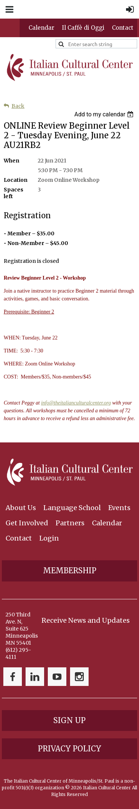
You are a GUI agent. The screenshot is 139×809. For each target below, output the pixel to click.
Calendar (41, 27)
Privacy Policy (69, 748)
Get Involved (27, 523)
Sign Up (69, 720)
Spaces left (13, 193)
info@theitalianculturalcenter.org (76, 403)
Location (15, 180)
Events (119, 507)
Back (17, 106)
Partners (70, 523)
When (11, 160)
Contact (122, 27)
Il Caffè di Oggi (83, 27)
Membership (69, 570)
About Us (21, 507)
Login (49, 538)
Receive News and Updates (86, 620)
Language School (72, 507)
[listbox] (104, 114)
